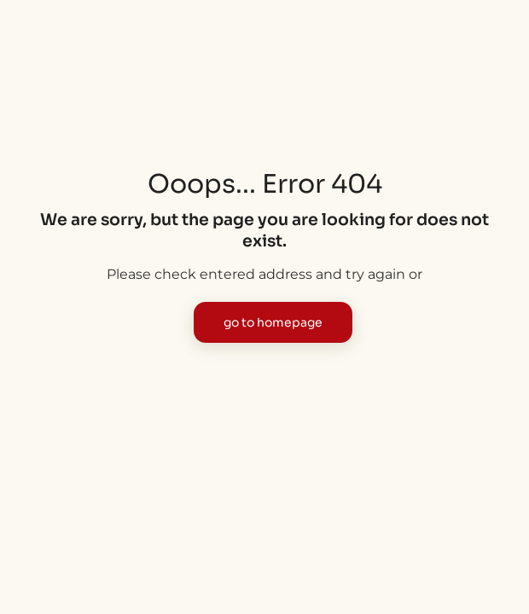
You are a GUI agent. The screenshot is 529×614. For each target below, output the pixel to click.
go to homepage (273, 322)
